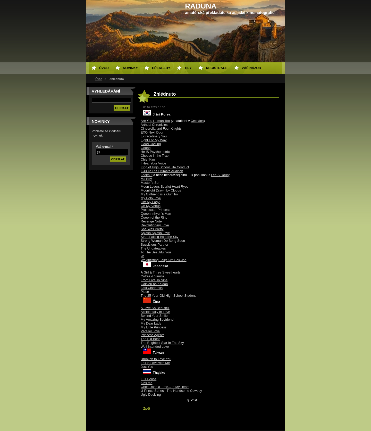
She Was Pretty (152, 229)
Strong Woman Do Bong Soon (163, 241)
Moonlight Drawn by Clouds (161, 190)
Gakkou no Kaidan (154, 284)
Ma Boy (146, 179)
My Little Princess (154, 327)
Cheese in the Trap (154, 156)
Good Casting (151, 144)
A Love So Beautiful (155, 308)
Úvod (98, 78)
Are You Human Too (155, 121)
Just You (147, 367)
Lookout (147, 175)
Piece (145, 292)
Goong (145, 148)
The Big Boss (150, 339)
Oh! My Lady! (150, 202)
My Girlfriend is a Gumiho (159, 194)
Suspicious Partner (154, 244)
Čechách (197, 121)
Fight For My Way (154, 140)
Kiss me (147, 383)
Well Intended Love (155, 347)
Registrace (216, 68)
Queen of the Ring (154, 217)
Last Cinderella (152, 288)
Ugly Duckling (151, 394)
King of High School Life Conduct (165, 167)
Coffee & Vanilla (152, 276)
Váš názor (251, 68)
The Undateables (153, 248)
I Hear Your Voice (153, 163)
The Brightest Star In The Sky (162, 343)
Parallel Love (150, 331)
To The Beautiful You (156, 252)
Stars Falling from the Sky (160, 237)
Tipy (188, 68)
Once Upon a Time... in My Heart (165, 387)
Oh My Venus (151, 206)
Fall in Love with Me (155, 363)
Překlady (161, 68)
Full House (148, 379)
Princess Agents (152, 335)
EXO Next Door (152, 132)
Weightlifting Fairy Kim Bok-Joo (164, 260)
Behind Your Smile (154, 316)
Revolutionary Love (155, 225)
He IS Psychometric (155, 152)
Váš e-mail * (104, 146)
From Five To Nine (154, 280)
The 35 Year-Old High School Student (168, 295)
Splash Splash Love (155, 233)
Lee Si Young (220, 175)
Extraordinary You (154, 136)
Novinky (130, 68)
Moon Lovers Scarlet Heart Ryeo (165, 186)
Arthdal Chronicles (154, 125)
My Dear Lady (151, 323)
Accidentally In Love (155, 312)
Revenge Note (151, 221)
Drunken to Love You (156, 359)
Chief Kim (148, 159)
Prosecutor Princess (155, 210)
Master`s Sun (150, 183)
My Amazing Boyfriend (157, 319)
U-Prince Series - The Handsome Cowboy (172, 391)
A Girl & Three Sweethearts (161, 272)
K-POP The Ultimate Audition (162, 171)
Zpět (146, 408)
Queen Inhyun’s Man (156, 214)
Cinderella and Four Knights (161, 128)
